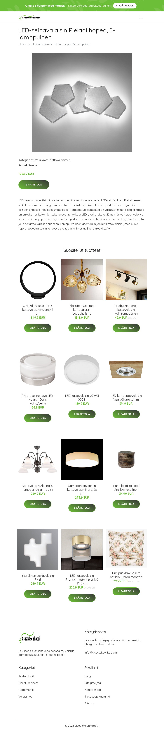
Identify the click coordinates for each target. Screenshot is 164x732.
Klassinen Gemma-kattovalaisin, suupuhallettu (82, 309)
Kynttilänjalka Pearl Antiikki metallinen (126, 487)
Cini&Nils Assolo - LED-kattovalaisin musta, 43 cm (37, 309)
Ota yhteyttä (93, 683)
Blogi (88, 676)
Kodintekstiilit (26, 676)
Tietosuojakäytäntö (97, 696)
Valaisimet (41, 160)
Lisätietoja (34, 184)
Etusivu (22, 44)
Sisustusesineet (28, 683)
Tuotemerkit (26, 689)
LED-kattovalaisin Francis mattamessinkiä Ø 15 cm (82, 579)
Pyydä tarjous (125, 5)
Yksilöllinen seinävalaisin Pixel (38, 577)
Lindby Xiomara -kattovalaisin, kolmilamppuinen (126, 309)
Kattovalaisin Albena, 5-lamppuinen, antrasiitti (38, 487)
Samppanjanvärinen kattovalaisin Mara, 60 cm (82, 489)
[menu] (141, 17)
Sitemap (90, 703)
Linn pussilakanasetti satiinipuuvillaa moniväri (126, 575)
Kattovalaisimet (60, 160)
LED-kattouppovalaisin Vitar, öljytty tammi (126, 397)
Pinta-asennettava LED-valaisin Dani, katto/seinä (38, 399)
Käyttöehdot (93, 689)
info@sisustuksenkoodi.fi (101, 652)
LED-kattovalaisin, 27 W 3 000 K (82, 397)
